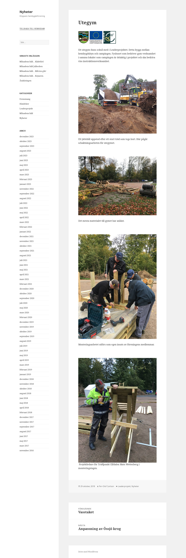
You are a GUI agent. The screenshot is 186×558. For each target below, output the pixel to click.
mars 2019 (24, 365)
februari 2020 (26, 317)
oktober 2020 (26, 293)
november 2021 (27, 241)
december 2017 (27, 417)
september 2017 (27, 426)
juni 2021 (24, 265)
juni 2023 (24, 160)
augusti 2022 (25, 198)
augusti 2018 (25, 393)
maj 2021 (24, 269)
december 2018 (27, 379)
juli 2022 (23, 203)
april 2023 (24, 170)
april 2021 (24, 274)
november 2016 (27, 450)
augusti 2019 (25, 341)
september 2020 (27, 298)
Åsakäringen (25, 80)
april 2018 (24, 407)
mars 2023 (24, 174)
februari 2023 (26, 179)
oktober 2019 (26, 331)
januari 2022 (25, 231)
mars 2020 (24, 312)
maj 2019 (24, 355)
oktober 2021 (26, 246)
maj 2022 (24, 212)
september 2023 (27, 146)
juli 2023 (23, 155)
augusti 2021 (25, 255)
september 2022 (27, 193)
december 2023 (27, 136)
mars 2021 (24, 279)
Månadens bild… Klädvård (32, 61)
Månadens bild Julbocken (31, 66)
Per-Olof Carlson (106, 486)
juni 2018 (24, 398)
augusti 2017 (25, 431)
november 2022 (27, 189)
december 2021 (27, 236)
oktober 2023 (26, 141)
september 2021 (27, 250)
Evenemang (25, 99)
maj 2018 (24, 403)
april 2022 (24, 217)
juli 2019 (23, 346)
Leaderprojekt (26, 108)
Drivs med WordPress (88, 551)
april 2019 (24, 360)
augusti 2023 (25, 150)
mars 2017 (24, 445)
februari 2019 (26, 369)
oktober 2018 (26, 388)
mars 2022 (24, 222)
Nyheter (26, 12)
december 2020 (27, 288)
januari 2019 (25, 374)
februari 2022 (26, 227)
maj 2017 (24, 441)
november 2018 (27, 384)
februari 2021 (26, 284)
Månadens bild (26, 113)
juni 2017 (24, 436)
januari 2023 (25, 184)
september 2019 (27, 336)
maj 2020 (24, 307)
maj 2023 (24, 165)
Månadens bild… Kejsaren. (32, 76)
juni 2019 (24, 350)
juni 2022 (24, 208)
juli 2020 (23, 303)
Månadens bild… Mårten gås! (33, 71)
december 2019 (27, 322)
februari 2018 (26, 412)
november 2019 (27, 327)
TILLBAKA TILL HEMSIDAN (32, 28)
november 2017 (27, 422)
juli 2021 (23, 260)
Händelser (24, 104)
